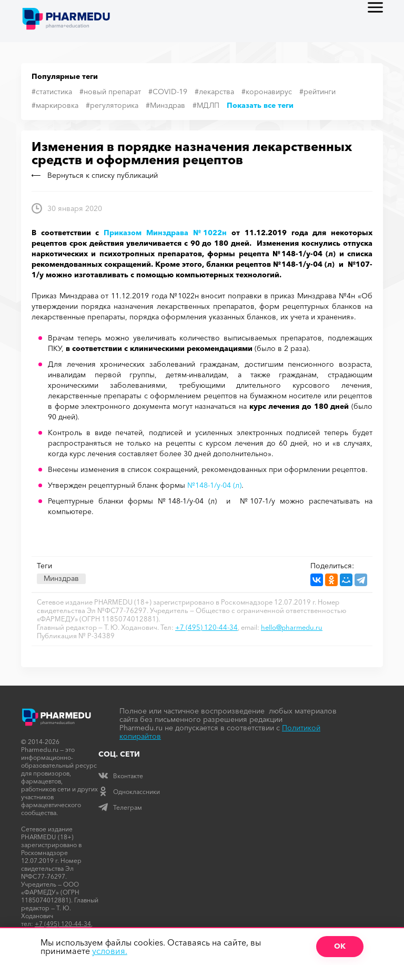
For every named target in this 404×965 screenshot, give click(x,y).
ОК (340, 946)
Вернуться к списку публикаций (95, 175)
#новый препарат (110, 91)
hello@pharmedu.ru (291, 627)
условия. (109, 951)
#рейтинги (317, 91)
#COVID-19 (167, 91)
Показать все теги (260, 105)
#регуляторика (112, 105)
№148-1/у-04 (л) (214, 485)
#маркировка (55, 105)
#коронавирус (266, 91)
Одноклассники (129, 792)
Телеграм (120, 807)
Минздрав (61, 578)
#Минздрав (165, 105)
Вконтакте (120, 776)
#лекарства (214, 91)
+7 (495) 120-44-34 (206, 627)
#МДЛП (206, 105)
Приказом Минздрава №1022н (165, 232)
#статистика (52, 91)
